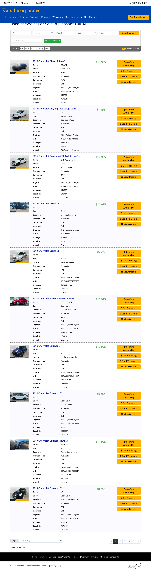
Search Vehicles (129, 33)
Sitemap (45, 566)
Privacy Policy (55, 566)
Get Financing (129, 70)
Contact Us (114, 557)
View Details (128, 82)
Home (34, 557)
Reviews (94, 557)
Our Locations (138, 17)
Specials (52, 557)
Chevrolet (17, 547)
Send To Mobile (128, 76)
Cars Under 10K (64, 557)
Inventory (43, 557)
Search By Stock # (52, 40)
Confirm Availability (128, 64)
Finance (76, 557)
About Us (104, 557)
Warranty (85, 557)
